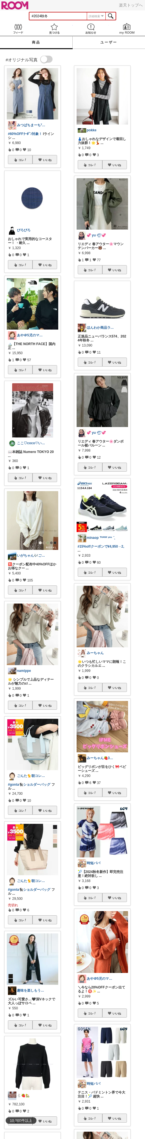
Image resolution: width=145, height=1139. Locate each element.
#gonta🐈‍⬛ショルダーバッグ (29, 785)
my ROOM (127, 29)
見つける (54, 29)
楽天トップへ (131, 5)
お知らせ (91, 29)
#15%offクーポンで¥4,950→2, (101, 546)
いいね (47, 159)
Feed (18, 29)
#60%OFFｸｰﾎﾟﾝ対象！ (25, 134)
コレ (22, 159)
